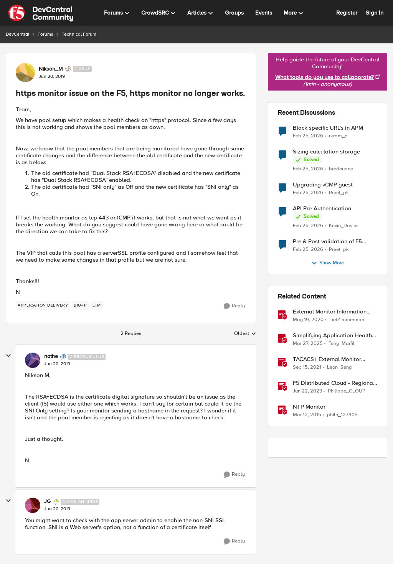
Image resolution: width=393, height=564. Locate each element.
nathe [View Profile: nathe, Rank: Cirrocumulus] (51, 356)
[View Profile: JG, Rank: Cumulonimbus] (32, 505)
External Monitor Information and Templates (330, 311)
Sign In (374, 12)
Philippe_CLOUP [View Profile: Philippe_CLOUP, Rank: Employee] (346, 391)
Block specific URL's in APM (328, 128)
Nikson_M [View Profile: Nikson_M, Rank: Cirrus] (51, 69)
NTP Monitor (309, 407)
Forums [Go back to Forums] (45, 34)
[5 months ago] (308, 136)
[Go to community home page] (41, 13)
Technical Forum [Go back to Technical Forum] (79, 34)
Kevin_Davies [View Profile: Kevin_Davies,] (343, 226)
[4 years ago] (307, 367)
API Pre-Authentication (322, 208)
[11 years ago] (307, 415)
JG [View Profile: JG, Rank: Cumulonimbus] (47, 501)
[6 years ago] (308, 320)
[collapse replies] (8, 355)
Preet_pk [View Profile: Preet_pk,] (339, 193)
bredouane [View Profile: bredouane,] (341, 169)
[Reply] (234, 306)
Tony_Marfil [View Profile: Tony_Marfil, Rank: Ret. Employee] (342, 343)
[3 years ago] (307, 391)
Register (346, 12)
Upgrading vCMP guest (323, 184)
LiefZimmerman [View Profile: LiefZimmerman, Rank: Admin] (346, 320)
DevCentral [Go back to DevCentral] (17, 34)
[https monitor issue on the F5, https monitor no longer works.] (57, 364)
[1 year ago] (308, 344)
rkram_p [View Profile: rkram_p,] (338, 136)
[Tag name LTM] (97, 305)
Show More (327, 263)
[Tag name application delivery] (43, 305)
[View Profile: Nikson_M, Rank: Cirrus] (25, 72)
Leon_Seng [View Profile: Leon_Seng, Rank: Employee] (339, 367)
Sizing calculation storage (326, 151)
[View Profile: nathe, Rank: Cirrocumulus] (32, 360)
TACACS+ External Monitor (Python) (327, 359)
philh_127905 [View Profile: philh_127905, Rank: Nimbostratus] (342, 415)
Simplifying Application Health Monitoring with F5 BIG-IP (332, 335)
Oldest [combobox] (245, 334)
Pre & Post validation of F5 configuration (327, 241)
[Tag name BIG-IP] (80, 305)
